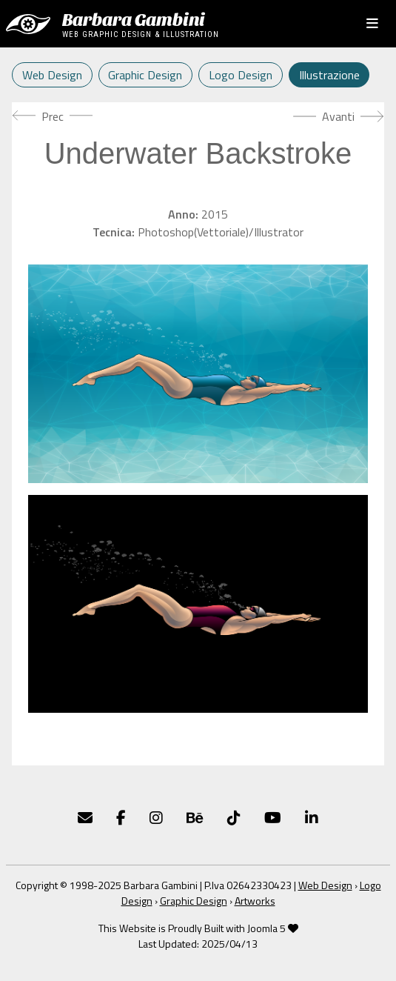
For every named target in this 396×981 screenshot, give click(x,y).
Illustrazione (329, 75)
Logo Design (240, 75)
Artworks (255, 900)
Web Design (52, 75)
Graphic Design (145, 75)
